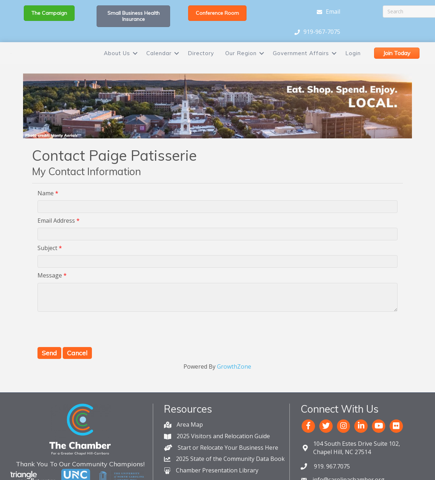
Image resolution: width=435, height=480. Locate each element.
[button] (49, 13)
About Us (117, 62)
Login (353, 62)
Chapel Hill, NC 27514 (356, 467)
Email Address (56, 240)
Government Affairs (301, 62)
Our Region (241, 62)
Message (49, 295)
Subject (47, 267)
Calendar (159, 62)
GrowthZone (234, 386)
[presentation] (92, 349)
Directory (201, 62)
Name (45, 213)
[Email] (326, 11)
